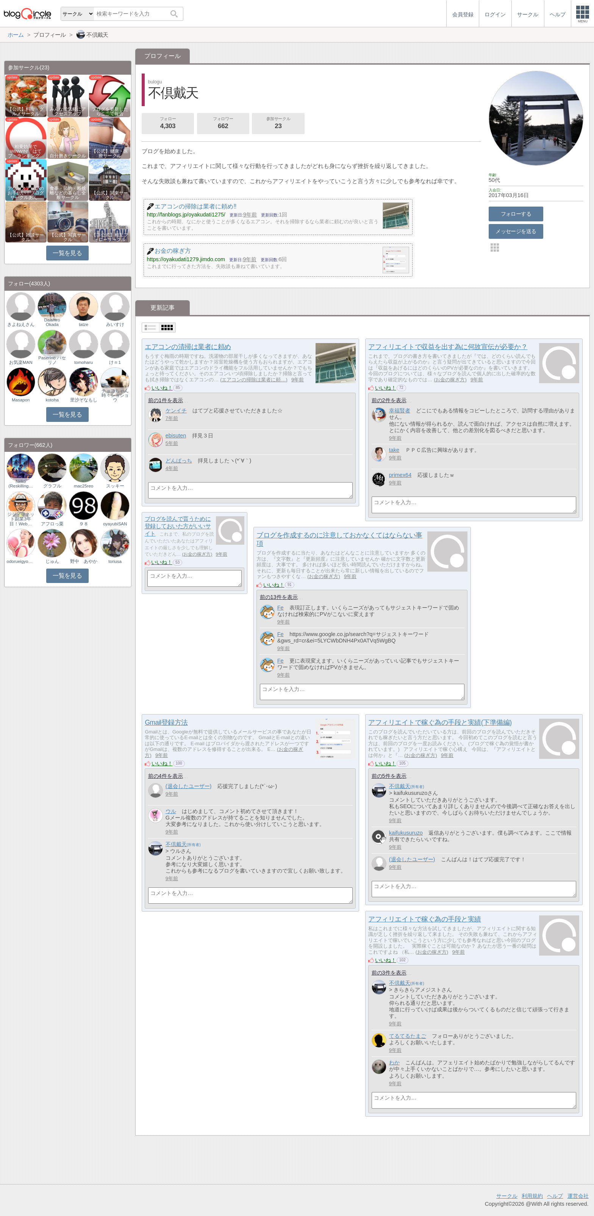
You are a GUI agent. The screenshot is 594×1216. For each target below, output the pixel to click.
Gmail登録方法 (166, 722)
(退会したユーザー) (189, 786)
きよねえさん (20, 324)
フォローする (516, 214)
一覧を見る (67, 253)
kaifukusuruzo (406, 833)
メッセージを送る (516, 231)
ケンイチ (176, 410)
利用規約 (532, 1196)
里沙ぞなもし (83, 400)
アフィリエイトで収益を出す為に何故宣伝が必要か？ (447, 347)
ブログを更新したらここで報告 (110, 111)
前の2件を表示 (389, 400)
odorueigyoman (21, 561)
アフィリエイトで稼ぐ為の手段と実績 (424, 919)
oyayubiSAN (115, 524)
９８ (83, 524)
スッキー (115, 486)
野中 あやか (83, 561)
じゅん (52, 561)
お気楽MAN (21, 362)
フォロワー (223, 123)
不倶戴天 (176, 844)
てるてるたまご (407, 1036)
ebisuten (176, 435)
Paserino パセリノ (52, 360)
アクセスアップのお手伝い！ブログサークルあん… (26, 193)
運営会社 (578, 1196)
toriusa (115, 561)
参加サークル (278, 123)
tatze (83, 324)
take (394, 450)
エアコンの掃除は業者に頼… (254, 379)
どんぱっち (179, 461)
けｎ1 (114, 362)
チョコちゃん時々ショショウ (115, 395)
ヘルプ (555, 1196)
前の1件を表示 (165, 400)
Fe (280, 608)
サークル (506, 1196)
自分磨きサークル (68, 156)
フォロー (168, 123)
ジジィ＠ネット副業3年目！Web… (20, 519)
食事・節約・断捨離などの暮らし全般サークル (68, 193)
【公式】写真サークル (68, 237)
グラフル (52, 486)
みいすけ (115, 324)
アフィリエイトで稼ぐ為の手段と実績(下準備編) (439, 722)
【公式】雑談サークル (26, 237)
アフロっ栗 (52, 524)
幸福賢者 (399, 410)
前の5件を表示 (389, 776)
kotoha (52, 400)
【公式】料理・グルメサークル (26, 111)
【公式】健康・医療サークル (110, 153)
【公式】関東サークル (110, 195)
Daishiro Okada (52, 322)
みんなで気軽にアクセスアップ (68, 111)
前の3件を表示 (389, 973)
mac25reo (83, 486)
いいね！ (162, 388)
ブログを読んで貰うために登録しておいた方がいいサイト (178, 526)
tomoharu (83, 362)
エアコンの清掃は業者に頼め (188, 347)
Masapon (21, 400)
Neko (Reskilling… (20, 483)
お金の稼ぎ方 (450, 379)
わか (394, 1062)
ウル (171, 811)
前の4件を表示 (165, 776)
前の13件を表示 (279, 597)
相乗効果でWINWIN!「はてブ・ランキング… (26, 151)
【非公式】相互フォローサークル (110, 237)
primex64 (400, 475)
